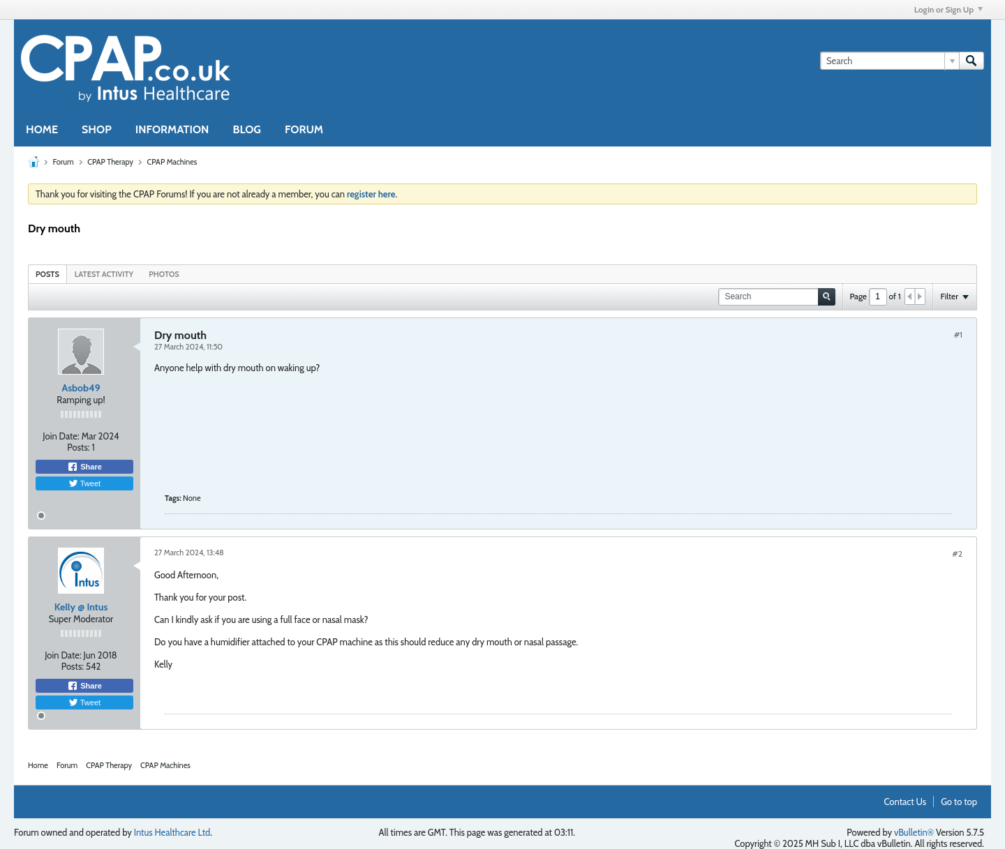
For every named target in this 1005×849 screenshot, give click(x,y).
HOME (42, 129)
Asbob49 (80, 388)
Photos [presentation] (164, 274)
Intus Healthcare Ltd (172, 832)
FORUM (304, 129)
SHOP (97, 129)
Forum (62, 162)
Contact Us (905, 801)
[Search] (889, 61)
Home (38, 765)
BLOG (246, 129)
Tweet (84, 483)
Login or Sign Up (948, 9)
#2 (957, 553)
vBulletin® (914, 832)
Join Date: (61, 436)
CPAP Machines (172, 162)
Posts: (78, 447)
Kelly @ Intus (81, 607)
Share (84, 466)
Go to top (959, 801)
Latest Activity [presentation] (104, 274)
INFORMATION (172, 129)
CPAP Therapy (110, 162)
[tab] (47, 273)
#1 (958, 334)
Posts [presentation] (47, 274)
